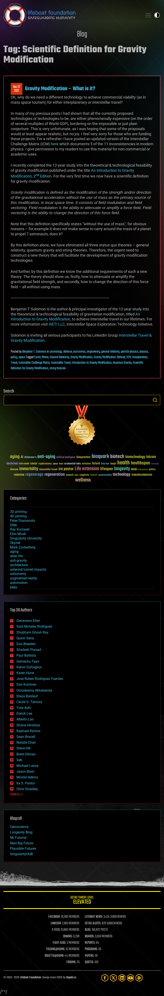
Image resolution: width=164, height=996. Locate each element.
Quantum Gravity (122, 363)
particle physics (129, 352)
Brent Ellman (26, 754)
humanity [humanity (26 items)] (155, 464)
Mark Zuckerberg (22, 547)
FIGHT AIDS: (59, 943)
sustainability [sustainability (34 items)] (105, 475)
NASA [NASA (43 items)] (134, 469)
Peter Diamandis (22, 521)
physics (143, 352)
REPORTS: (90, 943)
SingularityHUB (21, 854)
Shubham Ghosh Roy (32, 632)
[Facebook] (104, 977)
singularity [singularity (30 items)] (84, 475)
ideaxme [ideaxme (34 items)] (14, 469)
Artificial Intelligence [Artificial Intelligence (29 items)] (65, 457)
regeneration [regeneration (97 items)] (54, 474)
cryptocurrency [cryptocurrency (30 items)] (45, 463)
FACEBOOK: (54, 917)
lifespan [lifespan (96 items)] (106, 469)
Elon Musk (18, 534)
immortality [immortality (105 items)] (28, 468)
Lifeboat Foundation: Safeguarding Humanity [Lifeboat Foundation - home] (71, 15)
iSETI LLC (57, 324)
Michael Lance (27, 766)
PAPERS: (89, 956)
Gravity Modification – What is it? (60, 88)
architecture (19, 565)
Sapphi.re (71, 977)
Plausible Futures (23, 848)
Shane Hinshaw (28, 725)
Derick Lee (24, 713)
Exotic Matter (41, 357)
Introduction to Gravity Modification (92, 363)
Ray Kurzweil (19, 529)
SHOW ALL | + (16, 794)
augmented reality (23, 578)
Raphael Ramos (28, 731)
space (22, 357)
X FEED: (56, 930)
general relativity (110, 352)
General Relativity (59, 357)
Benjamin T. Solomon (34, 352)
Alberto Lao (25, 719)
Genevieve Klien (28, 621)
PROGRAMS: (91, 949)
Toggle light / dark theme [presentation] (157, 15)
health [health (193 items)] (123, 463)
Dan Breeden (26, 644)
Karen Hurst (25, 673)
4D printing (18, 516)
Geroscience (19, 827)
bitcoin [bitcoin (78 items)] (151, 457)
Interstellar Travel (60, 363)
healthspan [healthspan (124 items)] (140, 463)
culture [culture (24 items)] (55, 464)
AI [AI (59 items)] (22, 457)
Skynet (15, 543)
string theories (58, 368)
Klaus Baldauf (27, 696)
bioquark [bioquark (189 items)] (100, 457)
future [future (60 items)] (96, 463)
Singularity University (26, 538)
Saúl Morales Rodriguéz (34, 626)
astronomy (18, 574)
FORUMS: (71, 962)
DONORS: (68, 936)
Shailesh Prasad (28, 650)
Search (155, 400)
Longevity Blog (21, 832)
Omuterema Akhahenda (34, 690)
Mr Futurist (18, 838)
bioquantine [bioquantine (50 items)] (83, 457)
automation (19, 583)
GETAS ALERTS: (93, 923)
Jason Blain (25, 771)
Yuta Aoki (23, 708)
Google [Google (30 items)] (113, 463)
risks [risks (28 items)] (76, 475)
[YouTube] (130, 977)
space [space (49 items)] (93, 475)
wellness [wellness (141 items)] (83, 480)
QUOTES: (89, 962)
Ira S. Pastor (25, 783)
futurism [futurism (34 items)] (105, 463)
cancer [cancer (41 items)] (33, 463)
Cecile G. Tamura (29, 702)
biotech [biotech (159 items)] (117, 456)
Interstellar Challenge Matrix (34, 363)
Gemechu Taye (27, 661)
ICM (128, 357)
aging (14, 552)
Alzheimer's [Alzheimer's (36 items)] (30, 457)
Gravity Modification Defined (109, 357)
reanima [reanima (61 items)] (19, 475)
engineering (93, 352)
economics (79, 352)
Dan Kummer (26, 684)
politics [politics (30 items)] (152, 469)
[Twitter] (113, 977)
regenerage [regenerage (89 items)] (34, 474)
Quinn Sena (25, 638)
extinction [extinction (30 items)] (86, 463)
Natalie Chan (26, 742)
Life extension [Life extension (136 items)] (87, 469)
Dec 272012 (16, 89)
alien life (16, 556)
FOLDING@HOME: (55, 949)
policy (14, 357)
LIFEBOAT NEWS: (94, 917)
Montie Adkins (27, 777)
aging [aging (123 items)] (15, 456)
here (55, 144)
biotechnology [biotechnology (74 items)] (135, 457)
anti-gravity (18, 560)
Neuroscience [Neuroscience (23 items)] (143, 470)
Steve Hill (23, 748)
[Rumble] (139, 977)
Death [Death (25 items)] (61, 464)
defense (67, 352)
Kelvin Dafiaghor (29, 667)
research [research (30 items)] (69, 475)
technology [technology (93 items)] (121, 474)
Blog (82, 34)
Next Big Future (21, 843)
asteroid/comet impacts (28, 569)
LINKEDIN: (56, 923)
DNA (13, 525)
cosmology (56, 352)
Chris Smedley (27, 789)
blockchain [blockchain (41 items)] (12, 463)
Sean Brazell (25, 737)
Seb (19, 760)
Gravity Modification (81, 357)
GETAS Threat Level (82, 901)
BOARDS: (89, 936)
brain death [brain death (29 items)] (24, 463)
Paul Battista (26, 655)
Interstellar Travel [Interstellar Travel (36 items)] (48, 469)
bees (13, 587)
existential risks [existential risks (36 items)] (72, 463)
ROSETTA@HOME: (54, 956)
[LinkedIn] (122, 977)
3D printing (18, 512)
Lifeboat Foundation (30, 977)
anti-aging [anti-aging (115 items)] (46, 456)
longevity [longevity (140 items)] (122, 469)
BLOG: (88, 930)
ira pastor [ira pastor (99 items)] (66, 469)
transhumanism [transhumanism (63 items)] (142, 475)
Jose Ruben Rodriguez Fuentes (39, 679)
